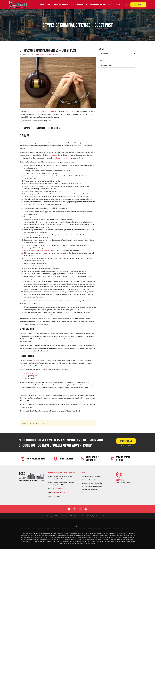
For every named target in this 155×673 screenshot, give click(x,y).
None (56, 54)
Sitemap (105, 515)
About (48, 4)
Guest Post (48, 54)
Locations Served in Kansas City (92, 482)
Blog (110, 4)
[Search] (126, 5)
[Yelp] (81, 508)
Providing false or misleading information (37, 250)
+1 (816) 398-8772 (56, 487)
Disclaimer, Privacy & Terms (90, 479)
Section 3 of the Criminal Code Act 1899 (41, 111)
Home (42, 4)
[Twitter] (74, 508)
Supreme (53, 154)
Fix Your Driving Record (96, 4)
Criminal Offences (39, 54)
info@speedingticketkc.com (60, 491)
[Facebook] (68, 508)
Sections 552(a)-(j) (59, 157)
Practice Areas (77, 4)
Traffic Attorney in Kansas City (91, 475)
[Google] (87, 508)
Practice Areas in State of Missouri (92, 485)
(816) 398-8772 (138, 4)
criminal (34, 359)
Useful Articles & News (89, 492)
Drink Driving (28, 372)
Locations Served (60, 4)
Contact (118, 4)
